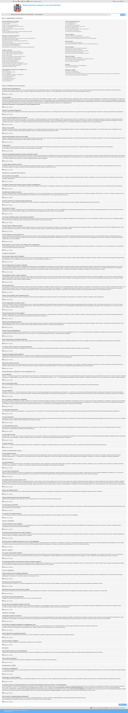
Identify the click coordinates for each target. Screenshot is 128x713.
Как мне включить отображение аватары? (11, 44)
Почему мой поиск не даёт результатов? (73, 49)
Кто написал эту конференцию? (71, 71)
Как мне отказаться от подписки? (72, 61)
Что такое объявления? (7, 77)
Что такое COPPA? (6, 23)
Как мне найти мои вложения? (71, 66)
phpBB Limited (44, 669)
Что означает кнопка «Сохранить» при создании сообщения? (15, 63)
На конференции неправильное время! (10, 39)
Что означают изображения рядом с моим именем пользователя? (16, 43)
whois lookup (88, 686)
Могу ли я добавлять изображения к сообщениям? (12, 74)
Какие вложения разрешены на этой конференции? (76, 65)
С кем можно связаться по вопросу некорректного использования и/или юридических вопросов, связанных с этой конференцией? (92, 73)
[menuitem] (19, 1)
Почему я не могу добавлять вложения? (10, 60)
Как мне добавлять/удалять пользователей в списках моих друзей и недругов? (81, 43)
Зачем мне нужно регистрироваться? (10, 22)
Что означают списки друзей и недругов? (73, 42)
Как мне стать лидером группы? (72, 27)
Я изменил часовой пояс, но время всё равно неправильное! (15, 40)
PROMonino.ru (9, 711)
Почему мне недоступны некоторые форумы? (11, 58)
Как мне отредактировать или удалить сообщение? (13, 52)
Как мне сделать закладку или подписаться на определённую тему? (79, 58)
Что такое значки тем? (7, 80)
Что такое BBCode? (6, 70)
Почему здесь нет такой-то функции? (73, 72)
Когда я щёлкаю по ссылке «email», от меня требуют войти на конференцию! (18, 47)
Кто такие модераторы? (70, 23)
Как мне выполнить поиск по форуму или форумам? (76, 48)
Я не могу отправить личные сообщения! (73, 35)
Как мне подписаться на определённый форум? (75, 59)
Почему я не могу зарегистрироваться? (10, 25)
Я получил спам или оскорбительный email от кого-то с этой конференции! (80, 38)
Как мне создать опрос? (7, 55)
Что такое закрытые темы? (7, 79)
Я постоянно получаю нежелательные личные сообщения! (77, 37)
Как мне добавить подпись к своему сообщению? (12, 53)
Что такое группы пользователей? (72, 25)
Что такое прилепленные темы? (9, 78)
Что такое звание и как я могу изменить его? (11, 45)
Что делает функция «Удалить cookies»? (10, 32)
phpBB (60, 211)
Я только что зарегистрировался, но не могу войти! (13, 26)
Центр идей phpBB (77, 678)
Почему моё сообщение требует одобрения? (11, 65)
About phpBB (10, 671)
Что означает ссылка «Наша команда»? (73, 31)
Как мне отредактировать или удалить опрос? (11, 57)
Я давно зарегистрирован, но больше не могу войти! (13, 28)
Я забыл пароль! (5, 30)
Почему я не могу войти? (7, 27)
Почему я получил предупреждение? (10, 61)
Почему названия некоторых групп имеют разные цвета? (77, 28)
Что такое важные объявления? (8, 75)
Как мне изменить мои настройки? (9, 37)
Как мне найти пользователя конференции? (74, 51)
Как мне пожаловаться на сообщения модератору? (12, 62)
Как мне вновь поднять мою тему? (9, 66)
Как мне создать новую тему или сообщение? (11, 51)
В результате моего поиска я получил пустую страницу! (76, 50)
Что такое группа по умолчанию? (72, 30)
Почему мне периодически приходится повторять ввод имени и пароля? (17, 31)
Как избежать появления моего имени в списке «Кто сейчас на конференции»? (18, 38)
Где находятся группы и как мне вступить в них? (75, 26)
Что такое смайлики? (6, 73)
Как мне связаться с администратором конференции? (76, 74)
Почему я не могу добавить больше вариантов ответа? (13, 56)
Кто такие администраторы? (71, 22)
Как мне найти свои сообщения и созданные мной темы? (77, 53)
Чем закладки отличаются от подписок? (73, 57)
